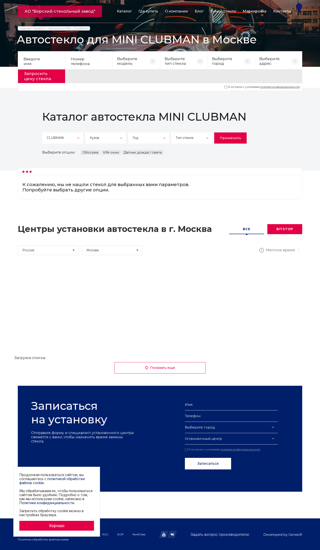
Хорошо (56, 525)
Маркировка (254, 11)
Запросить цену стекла (39, 76)
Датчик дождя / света (143, 152)
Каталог (124, 11)
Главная (25, 28)
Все (246, 228)
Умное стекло (223, 11)
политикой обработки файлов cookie (52, 481)
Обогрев (90, 152)
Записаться (208, 463)
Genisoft (295, 534)
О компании (176, 11)
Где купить (148, 11)
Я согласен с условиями (262, 86)
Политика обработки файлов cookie (43, 538)
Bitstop (284, 228)
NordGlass (138, 533)
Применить (230, 137)
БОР (120, 533)
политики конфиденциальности (280, 86)
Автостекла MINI (59, 28)
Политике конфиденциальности (46, 503)
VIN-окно (111, 152)
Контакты (282, 11)
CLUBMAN (81, 28)
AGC (105, 533)
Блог (199, 11)
